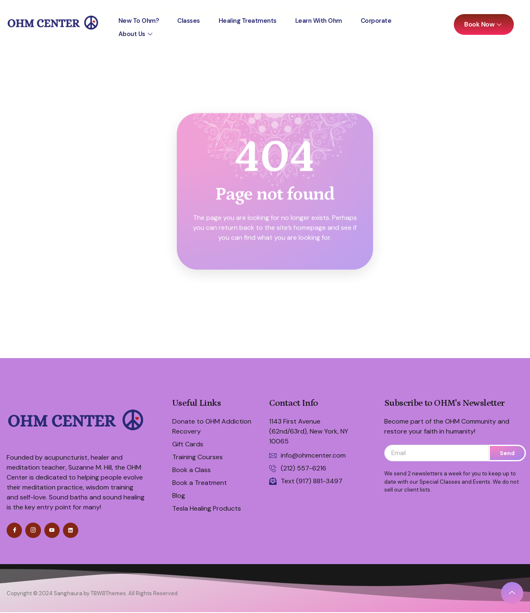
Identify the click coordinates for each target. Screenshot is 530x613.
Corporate (386, 19)
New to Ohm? (139, 19)
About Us (137, 29)
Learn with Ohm (326, 19)
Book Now (484, 24)
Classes (191, 19)
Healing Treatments (252, 19)
